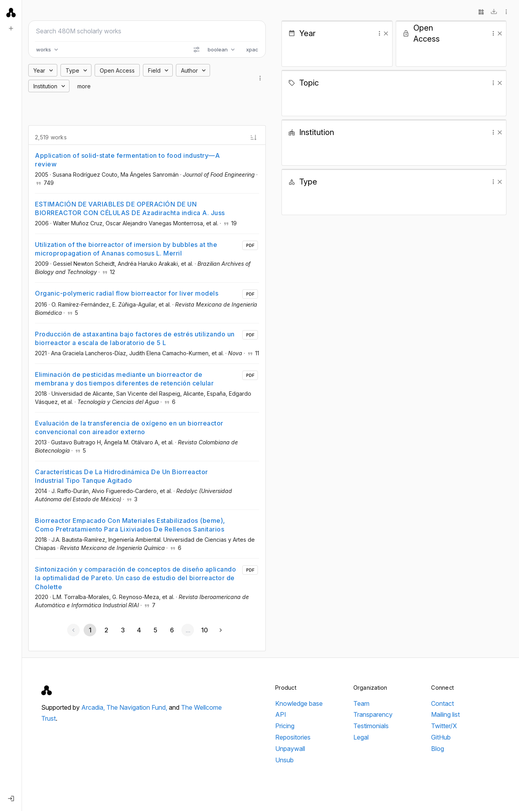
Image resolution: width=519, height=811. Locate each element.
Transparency (373, 714)
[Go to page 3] (122, 630)
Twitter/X (444, 726)
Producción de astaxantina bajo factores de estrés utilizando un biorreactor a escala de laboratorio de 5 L (135, 338)
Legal (361, 737)
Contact (442, 703)
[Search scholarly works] (147, 31)
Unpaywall (290, 749)
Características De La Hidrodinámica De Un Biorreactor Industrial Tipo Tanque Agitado (121, 476)
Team (361, 703)
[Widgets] (481, 11)
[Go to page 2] (106, 630)
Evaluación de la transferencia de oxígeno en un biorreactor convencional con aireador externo (129, 427)
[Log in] (11, 798)
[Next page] (220, 630)
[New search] (11, 28)
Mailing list (445, 714)
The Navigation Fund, (137, 707)
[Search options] (196, 49)
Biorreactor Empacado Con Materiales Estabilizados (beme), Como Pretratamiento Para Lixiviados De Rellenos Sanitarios (130, 525)
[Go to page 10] (204, 630)
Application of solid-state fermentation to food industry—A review (127, 160)
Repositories (293, 737)
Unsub (284, 760)
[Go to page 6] (171, 630)
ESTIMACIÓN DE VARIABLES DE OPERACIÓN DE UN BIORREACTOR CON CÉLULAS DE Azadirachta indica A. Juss (130, 208)
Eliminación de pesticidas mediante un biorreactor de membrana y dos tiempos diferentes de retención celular (124, 379)
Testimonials (371, 726)
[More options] (506, 11)
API (280, 714)
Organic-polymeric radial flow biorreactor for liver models (126, 293)
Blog (437, 749)
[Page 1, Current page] (90, 630)
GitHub (441, 737)
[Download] (494, 11)
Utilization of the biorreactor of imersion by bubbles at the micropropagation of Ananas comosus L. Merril (126, 249)
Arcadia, (93, 707)
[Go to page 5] (155, 630)
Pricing (284, 726)
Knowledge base (299, 703)
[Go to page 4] (139, 630)
